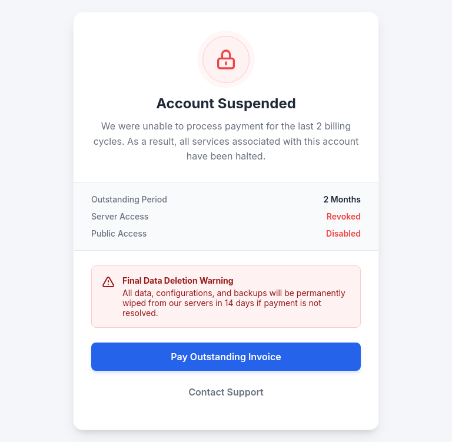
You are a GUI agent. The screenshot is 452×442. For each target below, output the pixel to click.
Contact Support (225, 392)
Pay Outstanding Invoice (226, 357)
